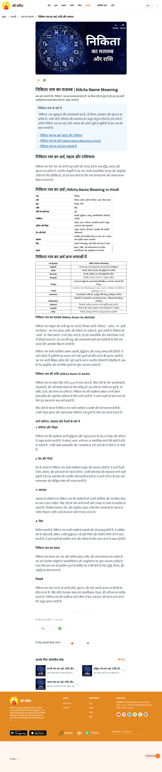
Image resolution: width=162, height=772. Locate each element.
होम (49, 5)
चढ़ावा (63, 5)
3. (57, 146)
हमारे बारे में (67, 703)
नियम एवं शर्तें (127, 732)
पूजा (55, 5)
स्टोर (112, 5)
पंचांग (72, 5)
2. (69, 141)
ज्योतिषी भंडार (102, 5)
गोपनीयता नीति (116, 732)
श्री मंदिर (14, 759)
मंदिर (80, 5)
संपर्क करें (66, 708)
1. (60, 135)
